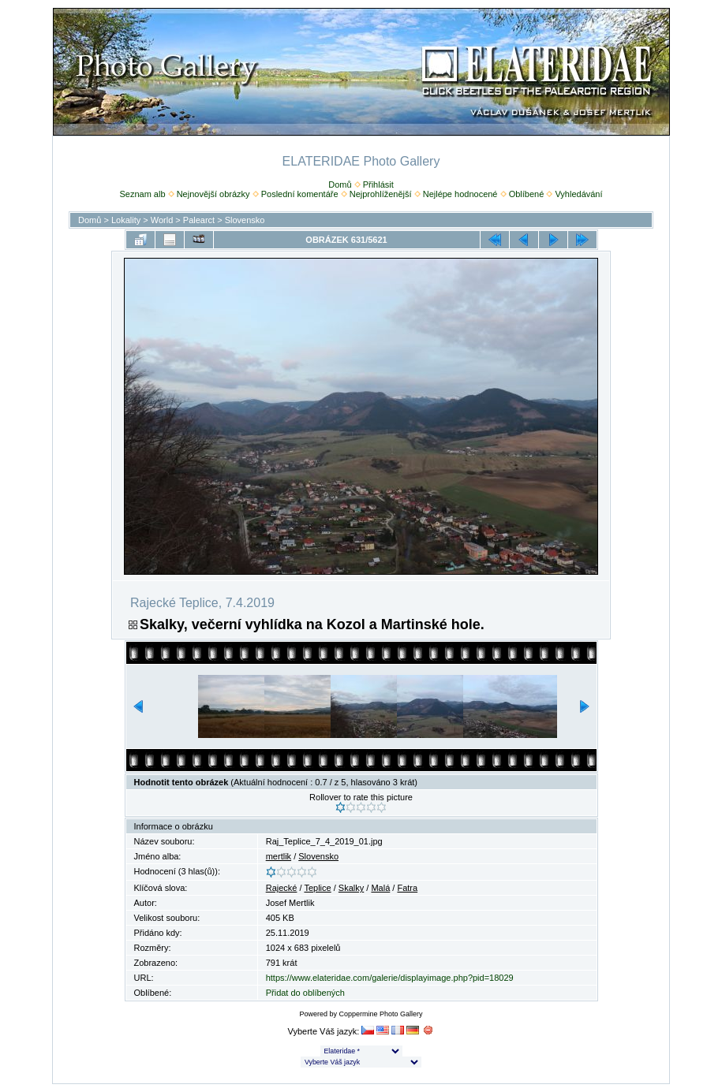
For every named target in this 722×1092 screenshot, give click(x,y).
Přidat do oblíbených (305, 992)
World (162, 220)
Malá (380, 888)
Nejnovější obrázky (213, 194)
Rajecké (281, 888)
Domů (339, 184)
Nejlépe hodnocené (460, 194)
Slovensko (245, 220)
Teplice (317, 888)
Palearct (199, 220)
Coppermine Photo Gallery (380, 1014)
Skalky (351, 888)
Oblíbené (526, 194)
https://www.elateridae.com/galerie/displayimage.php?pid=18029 (390, 977)
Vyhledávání (578, 194)
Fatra (407, 888)
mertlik (278, 856)
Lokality (125, 220)
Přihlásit (378, 184)
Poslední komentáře (300, 194)
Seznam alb (142, 194)
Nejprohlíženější (381, 194)
